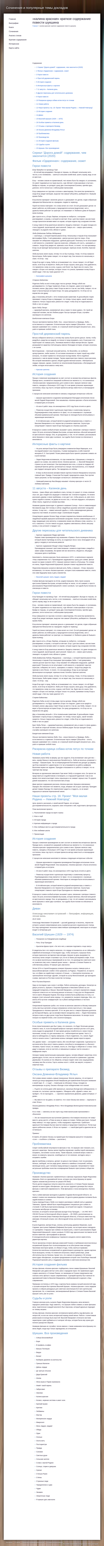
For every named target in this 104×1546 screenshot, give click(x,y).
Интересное (14, 44)
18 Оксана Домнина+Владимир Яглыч (50, 130)
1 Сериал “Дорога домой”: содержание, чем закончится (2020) (59, 67)
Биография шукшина (44, 276)
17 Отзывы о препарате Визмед (48, 126)
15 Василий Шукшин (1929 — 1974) (49, 119)
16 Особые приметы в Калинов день (50, 122)
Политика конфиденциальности (33, 1542)
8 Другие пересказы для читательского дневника (54, 93)
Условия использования (54, 1542)
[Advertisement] (64, 46)
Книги (11, 27)
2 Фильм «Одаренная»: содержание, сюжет (52, 71)
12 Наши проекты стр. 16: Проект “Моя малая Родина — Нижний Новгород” (64, 108)
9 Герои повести (42, 97)
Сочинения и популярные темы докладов (84, 1544)
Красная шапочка (42, 369)
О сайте (17, 1542)
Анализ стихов (15, 36)
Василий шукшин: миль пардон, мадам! (51, 577)
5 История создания (43, 82)
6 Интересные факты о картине (48, 86)
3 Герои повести (42, 75)
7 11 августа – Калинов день (47, 89)
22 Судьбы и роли (43, 144)
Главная (12, 19)
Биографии (13, 23)
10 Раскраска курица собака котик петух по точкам (55, 100)
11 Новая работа (42, 104)
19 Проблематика (42, 133)
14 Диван (39, 115)
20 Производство (42, 137)
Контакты (9, 1542)
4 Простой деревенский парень (48, 78)
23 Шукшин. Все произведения (47, 148)
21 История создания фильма (47, 141)
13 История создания (44, 111)
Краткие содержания (17, 40)
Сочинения (13, 31)
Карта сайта (14, 48)
